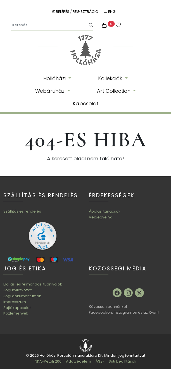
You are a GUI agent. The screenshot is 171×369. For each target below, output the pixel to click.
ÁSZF (100, 361)
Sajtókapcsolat (17, 307)
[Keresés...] (48, 25)
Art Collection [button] (114, 90)
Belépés (60, 11)
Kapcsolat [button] (86, 103)
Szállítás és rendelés (22, 211)
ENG (109, 11)
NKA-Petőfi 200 (48, 361)
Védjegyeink (100, 217)
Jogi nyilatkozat (17, 290)
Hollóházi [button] (55, 78)
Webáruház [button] (50, 90)
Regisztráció (86, 11)
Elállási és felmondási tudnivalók (32, 284)
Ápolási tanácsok (104, 211)
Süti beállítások (122, 361)
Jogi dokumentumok (22, 296)
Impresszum (14, 301)
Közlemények (15, 313)
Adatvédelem (78, 361)
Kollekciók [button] (111, 78)
